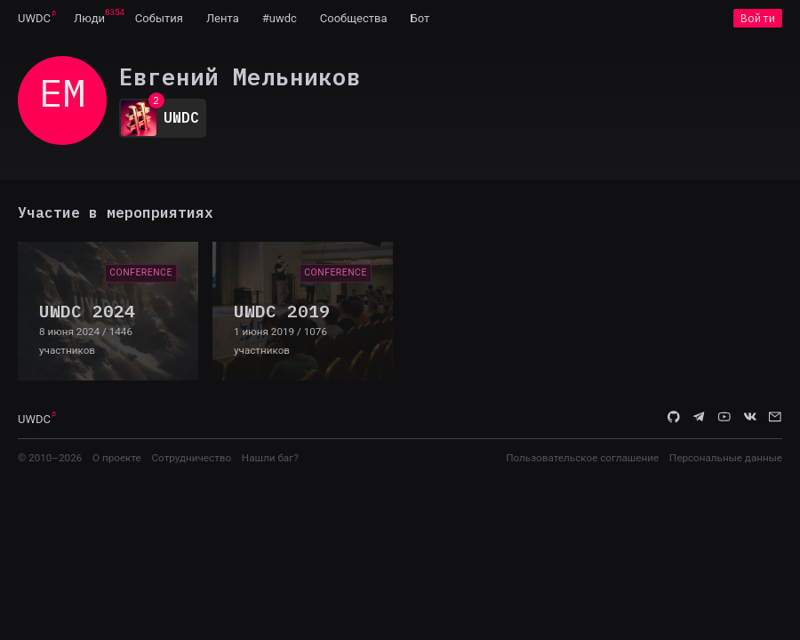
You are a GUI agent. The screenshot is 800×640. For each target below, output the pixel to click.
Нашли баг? (270, 458)
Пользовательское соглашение (582, 458)
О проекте (116, 458)
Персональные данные (725, 458)
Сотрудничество (191, 458)
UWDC (34, 18)
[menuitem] (34, 18)
